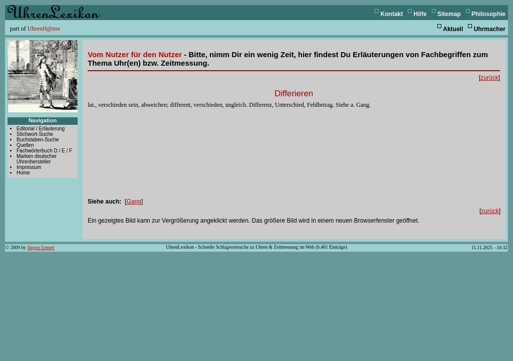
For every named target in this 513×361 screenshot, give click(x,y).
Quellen (25, 145)
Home (23, 172)
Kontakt (392, 14)
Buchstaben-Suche (38, 139)
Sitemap (449, 14)
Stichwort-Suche (35, 134)
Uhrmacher (489, 29)
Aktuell (453, 29)
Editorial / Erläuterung (41, 128)
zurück (489, 77)
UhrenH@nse (44, 28)
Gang (133, 201)
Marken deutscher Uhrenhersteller (37, 158)
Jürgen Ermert (40, 247)
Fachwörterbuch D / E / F (44, 150)
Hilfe (420, 14)
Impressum (29, 167)
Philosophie (488, 14)
